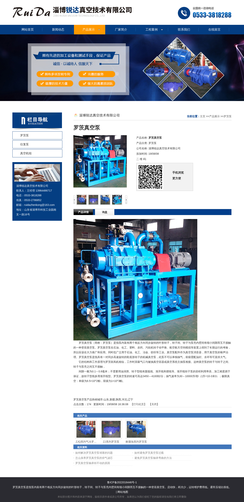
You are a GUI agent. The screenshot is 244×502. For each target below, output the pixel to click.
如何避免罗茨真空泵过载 (149, 452)
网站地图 (122, 491)
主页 (202, 116)
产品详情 (83, 212)
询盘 (104, 212)
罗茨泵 (228, 116)
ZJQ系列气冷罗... (86, 441)
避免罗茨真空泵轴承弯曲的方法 (153, 457)
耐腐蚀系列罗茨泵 (136, 441)
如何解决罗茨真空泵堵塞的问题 (94, 452)
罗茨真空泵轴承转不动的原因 (92, 463)
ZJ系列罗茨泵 (111, 441)
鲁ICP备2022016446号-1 (122, 482)
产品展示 (214, 116)
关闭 (154, 404)
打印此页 (138, 404)
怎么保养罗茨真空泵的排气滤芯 (94, 457)
